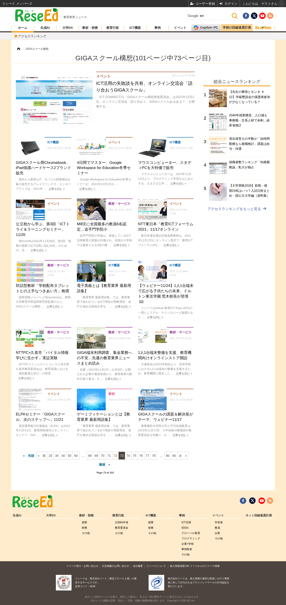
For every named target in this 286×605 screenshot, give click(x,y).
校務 (84, 527)
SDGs (185, 527)
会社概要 (138, 566)
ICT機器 (135, 27)
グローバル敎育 (190, 533)
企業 (217, 533)
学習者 (219, 522)
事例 (157, 27)
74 (128, 455)
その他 (86, 533)
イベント (180, 27)
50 (69, 455)
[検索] (209, 16)
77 (147, 455)
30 (57, 455)
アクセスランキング (32, 36)
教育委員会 (121, 527)
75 (135, 455)
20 (50, 455)
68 (90, 455)
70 (103, 455)
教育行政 (112, 27)
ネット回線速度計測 (259, 515)
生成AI (45, 27)
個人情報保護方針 (179, 566)
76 (141, 455)
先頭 (31, 455)
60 (76, 455)
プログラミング (190, 538)
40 (63, 455)
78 (154, 455)
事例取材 (186, 549)
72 (115, 455)
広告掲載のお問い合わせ (115, 566)
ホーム (22, 27)
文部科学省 (121, 522)
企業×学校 (187, 543)
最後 (102, 464)
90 (174, 455)
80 (168, 455)
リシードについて (156, 566)
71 (109, 455)
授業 (84, 522)
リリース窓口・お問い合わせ (82, 566)
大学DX (67, 27)
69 (96, 455)
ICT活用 (186, 522)
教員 (217, 527)
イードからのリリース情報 (205, 566)
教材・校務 (90, 27)
